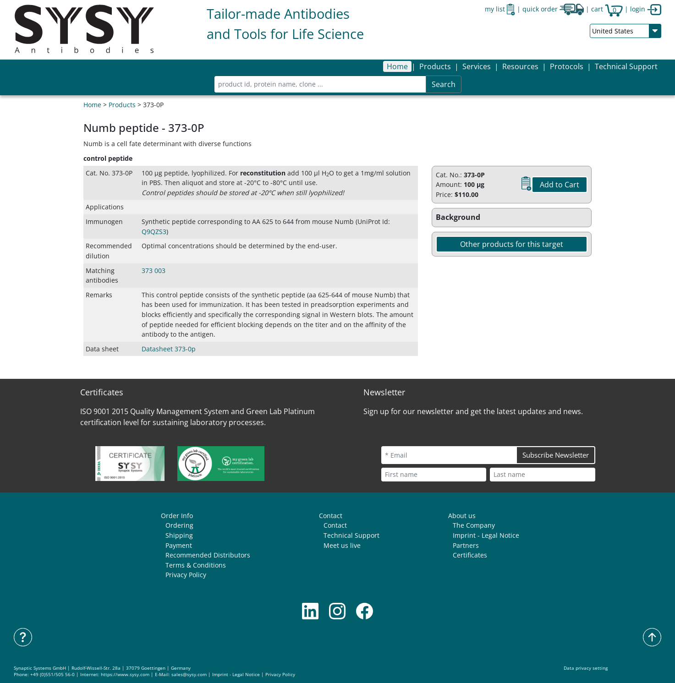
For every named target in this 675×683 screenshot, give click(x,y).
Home (397, 66)
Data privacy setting (586, 668)
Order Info (177, 515)
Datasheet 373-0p (169, 348)
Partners (466, 545)
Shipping (179, 535)
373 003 (153, 270)
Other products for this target (511, 244)
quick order (553, 9)
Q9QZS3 (154, 231)
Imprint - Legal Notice (486, 535)
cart (607, 9)
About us (462, 515)
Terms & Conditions (195, 565)
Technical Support (626, 66)
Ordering (179, 525)
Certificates (470, 555)
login (645, 9)
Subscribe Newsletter (555, 454)
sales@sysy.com (189, 675)
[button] (435, 66)
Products (122, 104)
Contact (330, 515)
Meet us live (342, 545)
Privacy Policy (185, 574)
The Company (474, 525)
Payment (178, 545)
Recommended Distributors (207, 555)
